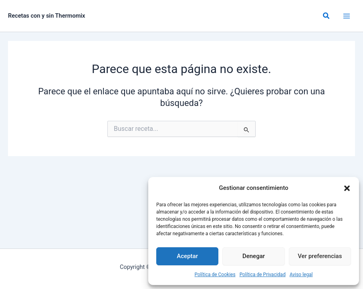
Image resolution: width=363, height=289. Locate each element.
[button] (347, 188)
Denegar (253, 256)
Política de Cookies (215, 274)
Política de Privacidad (263, 274)
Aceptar (187, 256)
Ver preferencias (320, 256)
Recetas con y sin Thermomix (46, 15)
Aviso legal (301, 274)
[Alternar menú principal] (346, 16)
